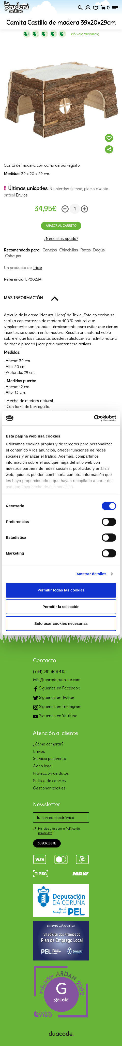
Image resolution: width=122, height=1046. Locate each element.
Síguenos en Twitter (53, 698)
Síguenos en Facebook (56, 688)
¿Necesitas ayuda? (61, 238)
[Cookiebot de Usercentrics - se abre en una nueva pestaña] (94, 418)
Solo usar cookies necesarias (61, 623)
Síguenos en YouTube (55, 716)
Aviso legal (42, 765)
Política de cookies (49, 780)
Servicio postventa (49, 758)
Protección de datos (51, 773)
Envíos (22, 194)
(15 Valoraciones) (85, 34)
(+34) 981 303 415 (49, 671)
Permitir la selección (61, 606)
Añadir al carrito (61, 226)
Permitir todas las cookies (61, 590)
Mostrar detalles (91, 574)
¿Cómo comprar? (48, 743)
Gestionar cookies (49, 787)
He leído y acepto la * (59, 831)
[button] (61, 298)
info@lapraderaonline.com (56, 679)
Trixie (37, 267)
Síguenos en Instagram (57, 707)
